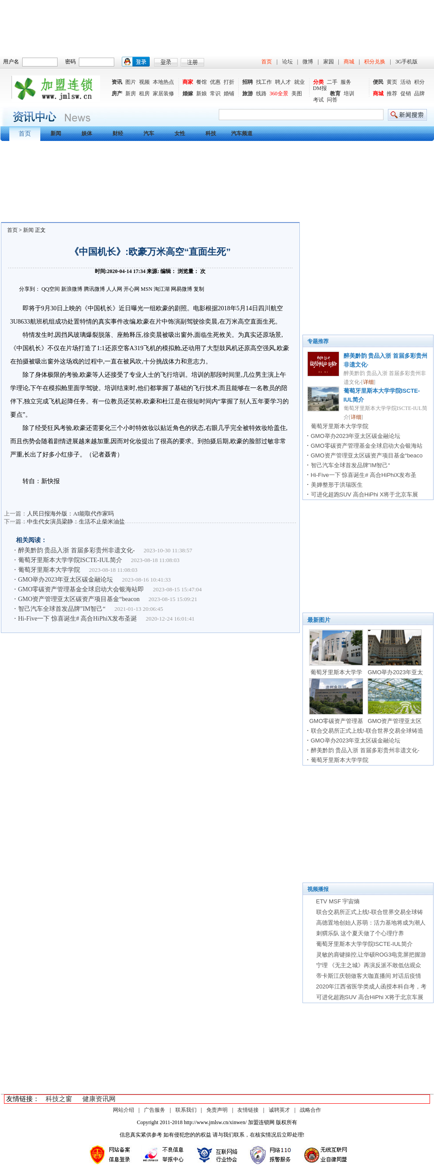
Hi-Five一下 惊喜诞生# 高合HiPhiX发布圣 (363, 475)
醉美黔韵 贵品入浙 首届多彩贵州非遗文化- (76, 550)
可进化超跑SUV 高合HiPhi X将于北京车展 (364, 494)
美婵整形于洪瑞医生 (337, 484)
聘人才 (283, 82)
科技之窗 (59, 1098)
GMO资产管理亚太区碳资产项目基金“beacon (79, 599)
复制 (199, 289)
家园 (328, 62)
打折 (229, 82)
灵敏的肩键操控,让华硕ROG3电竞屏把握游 (371, 954)
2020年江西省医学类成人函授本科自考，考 (371, 986)
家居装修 (163, 93)
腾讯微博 (94, 289)
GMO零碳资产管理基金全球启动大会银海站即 (81, 589)
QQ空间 (51, 289)
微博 (307, 62)
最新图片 (318, 620)
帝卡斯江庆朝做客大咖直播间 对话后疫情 (369, 976)
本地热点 (163, 82)
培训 (349, 93)
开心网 (132, 289)
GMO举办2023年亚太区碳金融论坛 (65, 579)
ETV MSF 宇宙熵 (338, 901)
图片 (130, 82)
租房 (144, 93)
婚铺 (229, 93)
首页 (266, 62)
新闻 (28, 230)
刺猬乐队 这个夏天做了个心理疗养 (360, 933)
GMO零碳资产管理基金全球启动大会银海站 (366, 445)
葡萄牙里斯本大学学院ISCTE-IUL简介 (70, 560)
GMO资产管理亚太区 (395, 721)
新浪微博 (71, 289)
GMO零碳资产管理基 (336, 721)
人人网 (114, 289)
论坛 (287, 62)
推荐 (392, 93)
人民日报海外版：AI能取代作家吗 (70, 513)
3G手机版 (406, 62)
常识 (215, 93)
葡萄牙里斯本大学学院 (49, 569)
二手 (332, 82)
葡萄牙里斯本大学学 (336, 672)
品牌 (419, 93)
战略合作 (310, 1110)
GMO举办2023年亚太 (395, 672)
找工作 (264, 82)
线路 (261, 93)
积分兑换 (374, 62)
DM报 (320, 88)
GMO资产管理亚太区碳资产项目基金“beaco (367, 455)
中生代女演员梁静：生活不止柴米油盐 (76, 521)
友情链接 (248, 1110)
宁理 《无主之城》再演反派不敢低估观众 (369, 965)
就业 (299, 82)
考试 (318, 100)
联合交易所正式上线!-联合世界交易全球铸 (369, 912)
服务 (346, 82)
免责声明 (217, 1110)
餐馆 (201, 82)
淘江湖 (162, 289)
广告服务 (154, 1110)
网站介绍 (123, 1110)
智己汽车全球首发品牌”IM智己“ (62, 609)
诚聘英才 (279, 1110)
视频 (144, 82)
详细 (368, 382)
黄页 (392, 82)
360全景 (279, 93)
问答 (332, 100)
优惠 (215, 82)
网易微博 (181, 289)
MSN (146, 289)
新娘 (201, 93)
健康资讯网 (99, 1098)
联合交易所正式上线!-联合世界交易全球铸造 (367, 730)
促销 (405, 93)
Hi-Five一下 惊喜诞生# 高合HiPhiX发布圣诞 (77, 618)
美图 (296, 93)
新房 (130, 93)
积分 (419, 82)
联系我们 (186, 1110)
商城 (349, 62)
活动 (405, 82)
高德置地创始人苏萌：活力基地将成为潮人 (371, 922)
